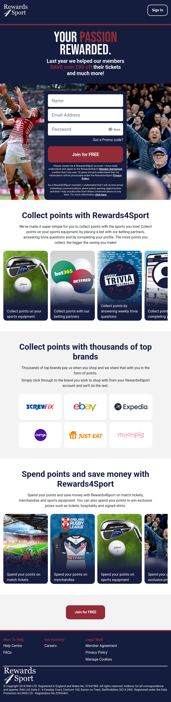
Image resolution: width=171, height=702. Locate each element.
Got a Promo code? (108, 140)
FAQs (7, 652)
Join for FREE (85, 154)
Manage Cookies (99, 659)
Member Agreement (101, 646)
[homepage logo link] (15, 10)
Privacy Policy (97, 652)
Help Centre (12, 646)
